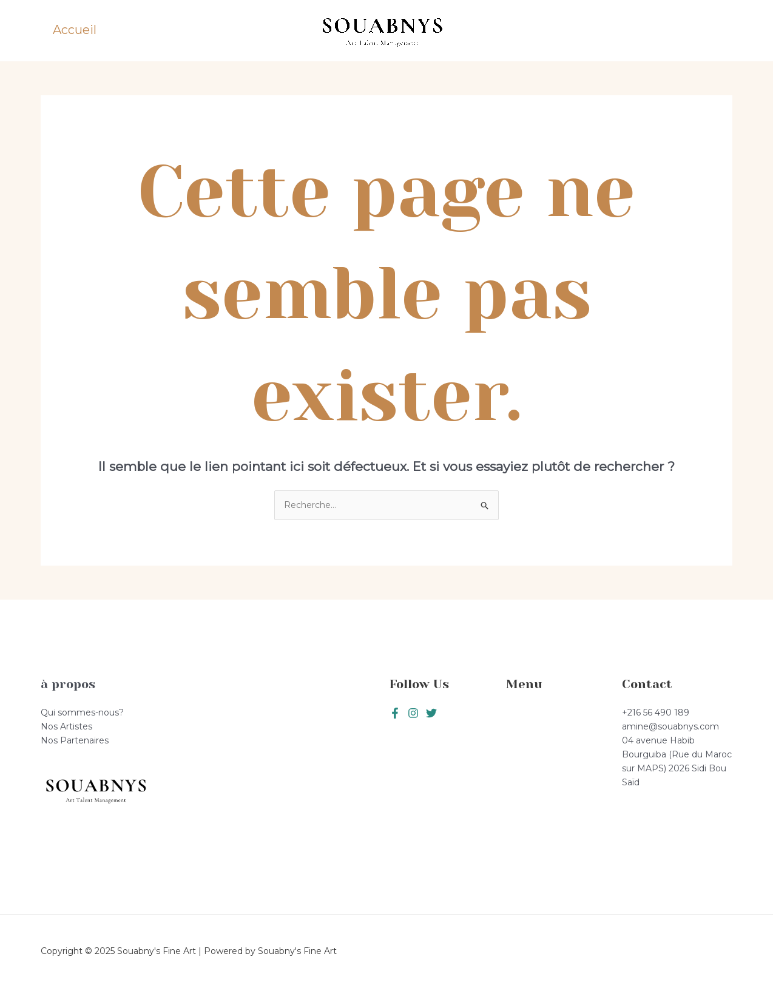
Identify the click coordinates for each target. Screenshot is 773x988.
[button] (691, 31)
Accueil (74, 30)
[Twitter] (413, 713)
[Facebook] (395, 713)
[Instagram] (431, 713)
